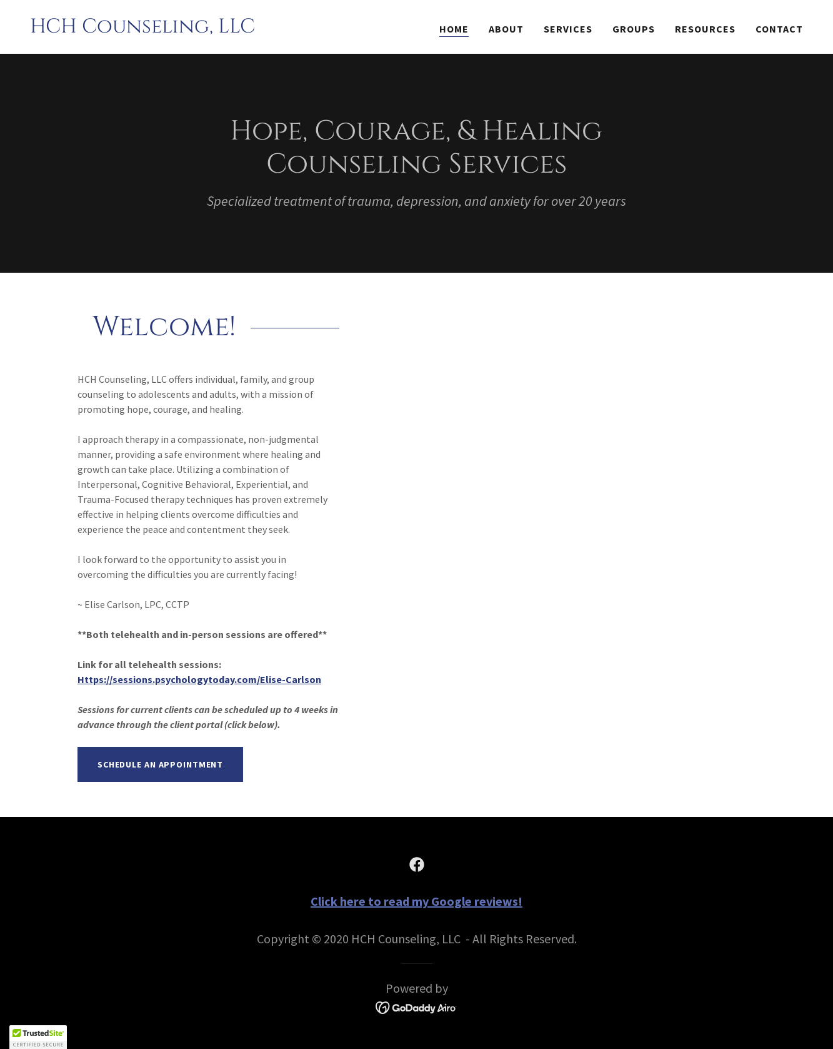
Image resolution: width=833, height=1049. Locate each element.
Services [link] (568, 29)
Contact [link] (779, 29)
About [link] (506, 29)
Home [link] (454, 29)
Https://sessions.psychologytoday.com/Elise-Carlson (199, 679)
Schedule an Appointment (160, 764)
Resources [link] (705, 29)
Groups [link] (633, 29)
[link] (142, 29)
